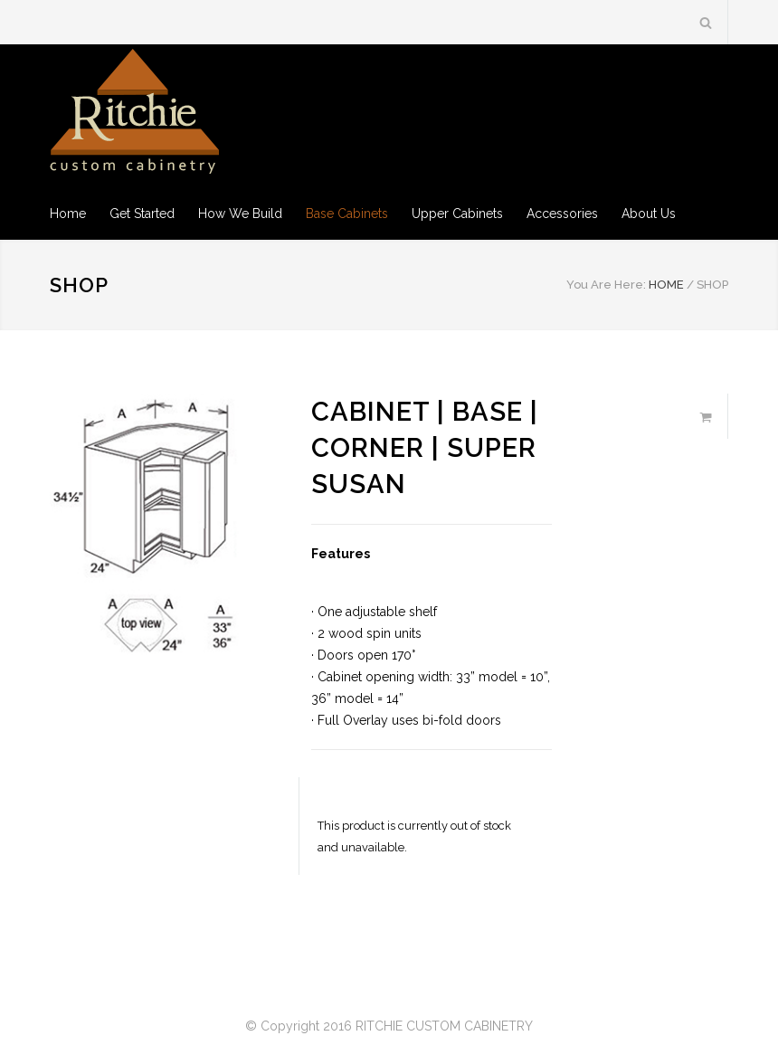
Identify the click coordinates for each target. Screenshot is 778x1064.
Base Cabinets (347, 213)
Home (68, 213)
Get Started (142, 213)
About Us (648, 213)
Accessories (562, 213)
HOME (666, 284)
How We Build (240, 213)
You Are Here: (606, 284)
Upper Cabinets (457, 213)
